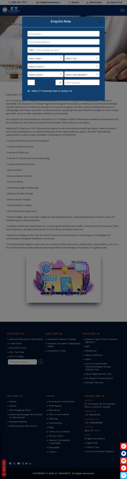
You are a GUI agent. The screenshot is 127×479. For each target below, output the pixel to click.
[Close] (100, 22)
